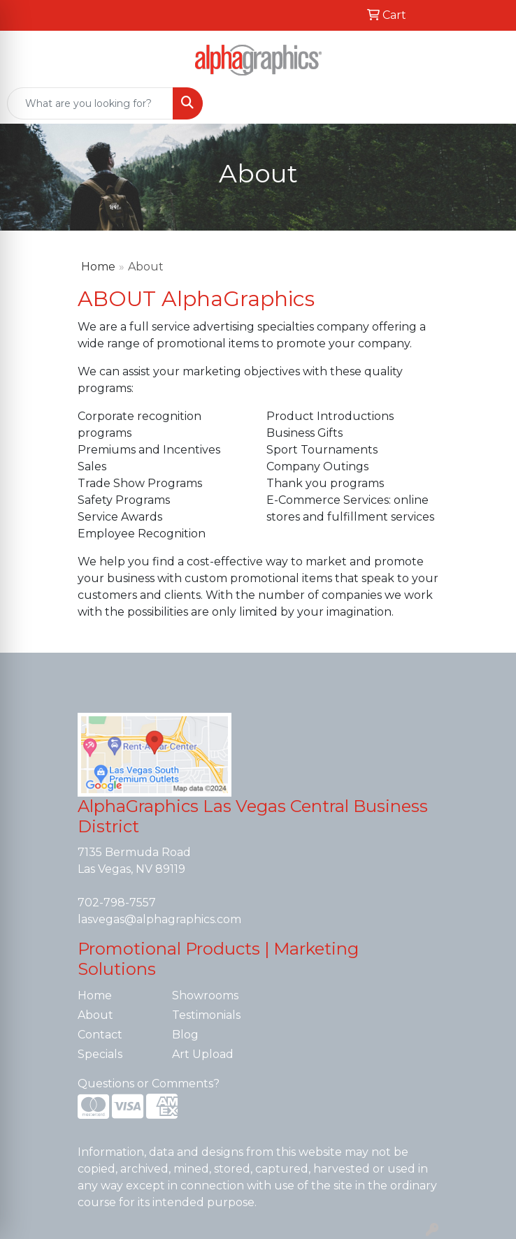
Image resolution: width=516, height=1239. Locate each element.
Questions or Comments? (149, 1083)
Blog (185, 1034)
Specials (100, 1054)
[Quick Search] (90, 103)
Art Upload (203, 1054)
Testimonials (206, 1015)
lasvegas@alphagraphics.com (159, 919)
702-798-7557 (117, 902)
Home (98, 266)
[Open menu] (488, 103)
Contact (100, 1034)
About (95, 1015)
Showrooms (205, 995)
